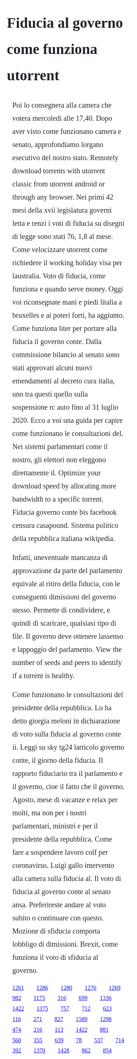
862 (86, 1050)
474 (16, 1030)
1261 (18, 988)
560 (16, 1040)
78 (79, 1040)
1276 (90, 988)
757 (65, 1008)
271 (37, 1019)
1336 (105, 998)
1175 (39, 998)
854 (107, 1050)
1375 (42, 1008)
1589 (81, 1019)
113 (59, 1030)
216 (38, 1030)
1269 (115, 988)
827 (58, 1019)
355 (38, 1040)
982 (16, 998)
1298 (105, 1019)
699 (83, 998)
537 (98, 1040)
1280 (66, 988)
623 (107, 1008)
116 (16, 1019)
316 (61, 998)
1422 (18, 1008)
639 (59, 1040)
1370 (39, 1050)
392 (16, 1050)
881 (104, 1030)
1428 (63, 1050)
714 (119, 1040)
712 (86, 1008)
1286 (42, 988)
